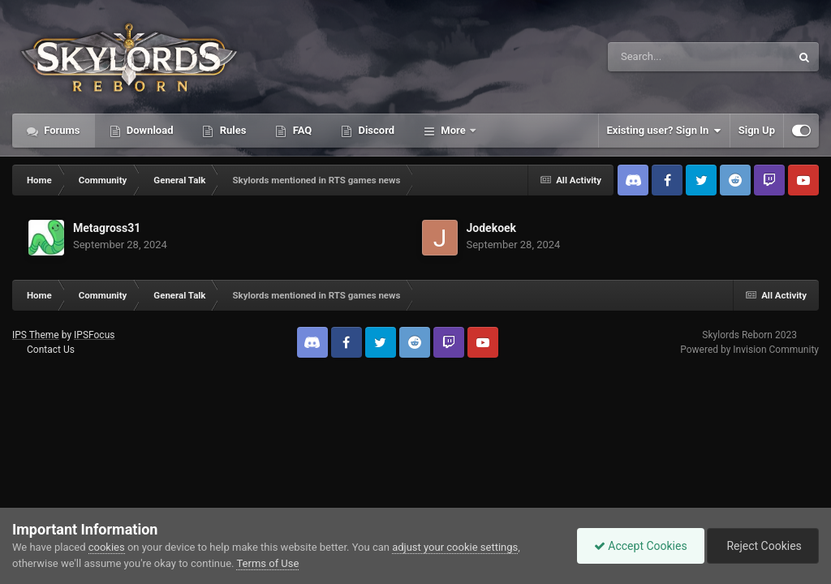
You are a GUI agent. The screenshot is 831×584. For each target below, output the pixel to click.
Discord (374, 130)
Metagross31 (106, 227)
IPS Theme (35, 335)
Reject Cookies (763, 545)
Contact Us (51, 349)
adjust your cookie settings (455, 547)
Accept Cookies (640, 545)
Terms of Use (267, 563)
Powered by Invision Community (749, 349)
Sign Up (756, 130)
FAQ (301, 130)
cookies (106, 547)
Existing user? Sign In (664, 131)
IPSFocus (94, 335)
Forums (60, 130)
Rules (231, 130)
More (453, 130)
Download (149, 130)
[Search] (658, 56)
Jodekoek (492, 227)
